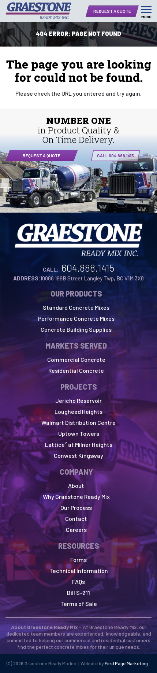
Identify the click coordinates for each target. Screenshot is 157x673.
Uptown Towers (78, 433)
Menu (146, 17)
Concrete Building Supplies (76, 329)
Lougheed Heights (78, 411)
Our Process (76, 507)
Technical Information (78, 570)
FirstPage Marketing (126, 663)
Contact (76, 518)
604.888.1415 (88, 267)
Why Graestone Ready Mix (76, 496)
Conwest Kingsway (78, 455)
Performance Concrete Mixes (76, 318)
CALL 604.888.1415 (115, 155)
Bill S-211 (78, 592)
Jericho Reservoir (78, 400)
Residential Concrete (76, 370)
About (76, 485)
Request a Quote (112, 11)
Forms (78, 559)
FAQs (78, 581)
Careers (76, 529)
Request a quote (41, 155)
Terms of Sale (78, 603)
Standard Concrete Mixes (76, 307)
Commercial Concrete (76, 359)
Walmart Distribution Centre (78, 422)
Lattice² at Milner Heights (78, 444)
